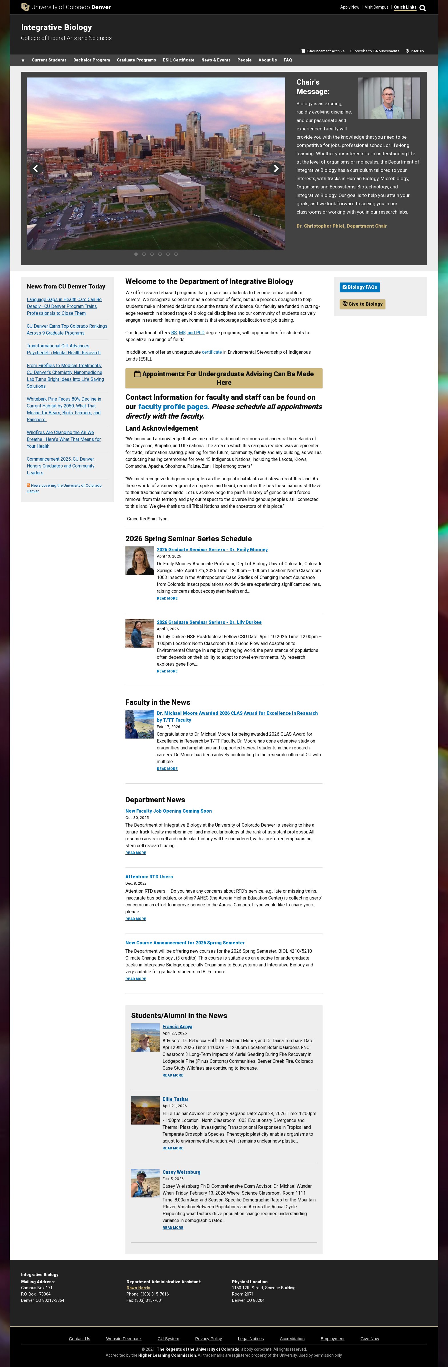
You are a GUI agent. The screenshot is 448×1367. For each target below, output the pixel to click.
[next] (276, 168)
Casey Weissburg (182, 1172)
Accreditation (292, 1338)
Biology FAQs (360, 287)
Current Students (49, 60)
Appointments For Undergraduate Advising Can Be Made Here (224, 378)
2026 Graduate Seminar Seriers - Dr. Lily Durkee (209, 622)
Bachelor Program (91, 60)
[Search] (422, 7)
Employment (332, 1338)
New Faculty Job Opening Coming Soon (168, 811)
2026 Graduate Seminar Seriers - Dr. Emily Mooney (212, 549)
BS (174, 332)
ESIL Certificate (179, 60)
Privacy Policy (208, 1338)
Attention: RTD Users (149, 877)
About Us (268, 60)
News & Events (216, 60)
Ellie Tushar (176, 1099)
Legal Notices (251, 1338)
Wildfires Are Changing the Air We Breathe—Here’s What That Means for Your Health (64, 439)
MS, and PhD (192, 332)
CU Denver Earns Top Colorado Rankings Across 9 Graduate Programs (67, 329)
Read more (167, 598)
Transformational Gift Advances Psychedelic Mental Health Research (64, 349)
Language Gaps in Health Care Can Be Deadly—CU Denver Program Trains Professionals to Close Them (64, 306)
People (244, 60)
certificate (212, 352)
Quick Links (405, 7)
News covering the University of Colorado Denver (64, 488)
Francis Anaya (177, 1026)
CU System (168, 1338)
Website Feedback (124, 1338)
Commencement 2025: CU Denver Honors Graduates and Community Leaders (61, 465)
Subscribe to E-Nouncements (374, 51)
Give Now (370, 1338)
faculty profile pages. (174, 406)
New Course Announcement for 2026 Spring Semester (185, 943)
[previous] (36, 168)
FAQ (288, 60)
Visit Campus (377, 7)
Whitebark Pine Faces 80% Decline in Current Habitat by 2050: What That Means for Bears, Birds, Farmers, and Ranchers (64, 409)
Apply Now (349, 7)
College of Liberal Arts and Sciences (66, 38)
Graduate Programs (136, 60)
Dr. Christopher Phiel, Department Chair (342, 226)
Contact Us (79, 1338)
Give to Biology (363, 304)
